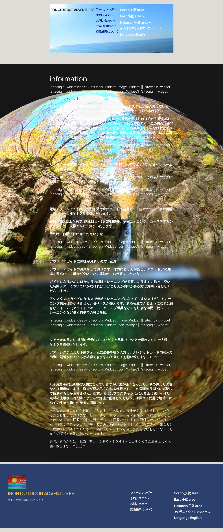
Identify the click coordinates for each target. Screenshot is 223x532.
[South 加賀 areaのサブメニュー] (146, 10)
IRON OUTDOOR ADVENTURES (72, 9)
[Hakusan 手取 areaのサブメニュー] (150, 22)
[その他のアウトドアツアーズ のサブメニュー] (160, 28)
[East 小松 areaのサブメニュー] (143, 16)
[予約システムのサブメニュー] (114, 15)
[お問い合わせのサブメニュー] (114, 20)
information (68, 79)
